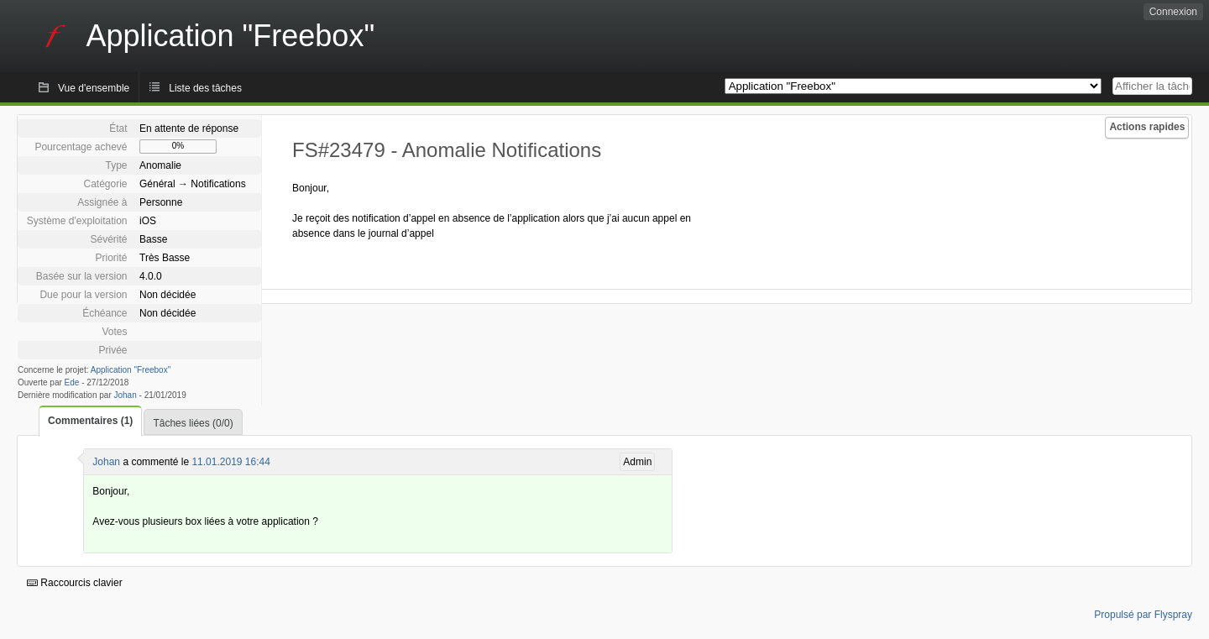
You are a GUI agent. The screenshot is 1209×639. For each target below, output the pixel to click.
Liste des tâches (205, 88)
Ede (72, 382)
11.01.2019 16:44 (230, 462)
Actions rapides (1147, 127)
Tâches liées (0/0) (193, 423)
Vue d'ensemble (93, 88)
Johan (125, 395)
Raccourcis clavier (75, 583)
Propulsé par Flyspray (1143, 615)
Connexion (1173, 12)
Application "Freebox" (130, 369)
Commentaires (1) (90, 421)
